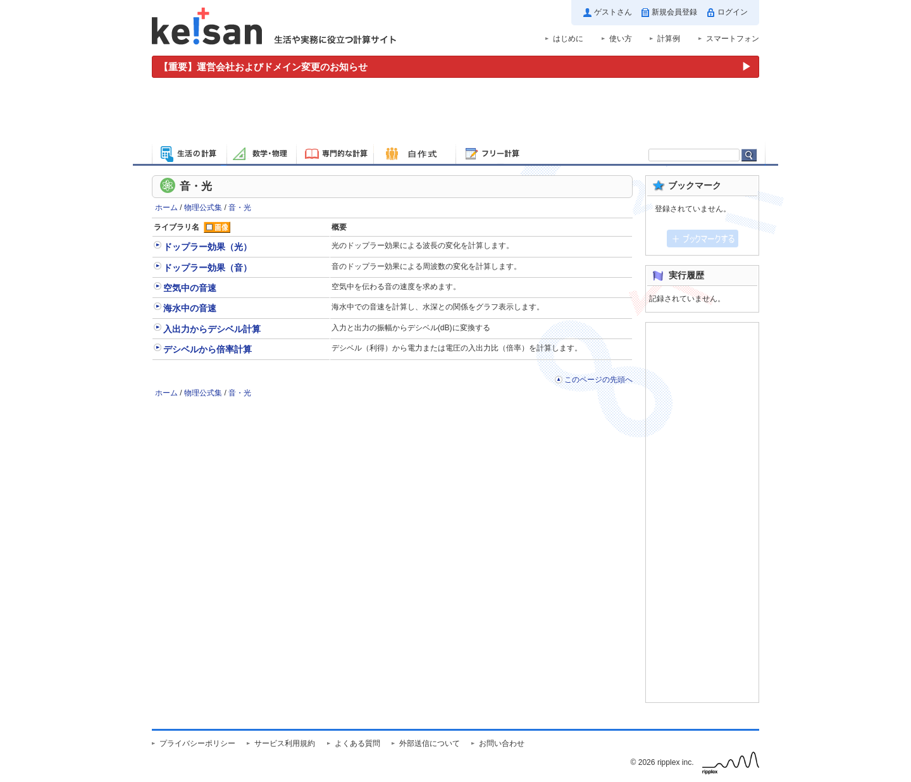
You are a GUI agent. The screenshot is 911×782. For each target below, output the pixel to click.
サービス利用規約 (284, 743)
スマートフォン (732, 38)
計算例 (668, 38)
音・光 (239, 207)
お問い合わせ (501, 743)
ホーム (166, 207)
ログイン (732, 12)
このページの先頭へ (598, 379)
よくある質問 (357, 743)
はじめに (568, 38)
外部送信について (429, 743)
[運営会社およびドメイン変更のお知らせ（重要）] (455, 67)
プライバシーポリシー (197, 743)
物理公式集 (203, 207)
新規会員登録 (674, 12)
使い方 (620, 38)
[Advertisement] (455, 112)
